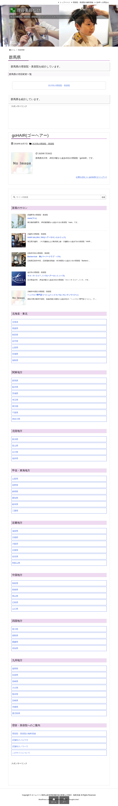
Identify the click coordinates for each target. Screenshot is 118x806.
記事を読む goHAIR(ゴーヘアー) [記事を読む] (91, 177)
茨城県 (15, 393)
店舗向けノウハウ (20, 746)
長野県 (15, 485)
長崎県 (15, 681)
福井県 (15, 458)
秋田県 (15, 335)
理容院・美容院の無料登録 (83, 2)
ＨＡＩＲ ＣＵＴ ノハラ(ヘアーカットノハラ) (46, 276)
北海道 (15, 322)
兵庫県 (15, 550)
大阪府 (15, 544)
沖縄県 (15, 707)
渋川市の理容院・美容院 (59, 85)
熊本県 (15, 694)
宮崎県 (15, 700)
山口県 (15, 609)
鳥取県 (15, 583)
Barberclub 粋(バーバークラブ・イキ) (43, 256)
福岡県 (15, 668)
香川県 (15, 629)
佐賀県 (15, 675)
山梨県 (15, 479)
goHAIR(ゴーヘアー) (30, 135)
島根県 (15, 589)
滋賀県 (15, 531)
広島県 (15, 602)
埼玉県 (15, 400)
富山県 (15, 445)
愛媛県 (15, 642)
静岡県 (15, 491)
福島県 (15, 360)
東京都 (15, 406)
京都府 (15, 537)
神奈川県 (16, 419)
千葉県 (15, 412)
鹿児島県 (16, 713)
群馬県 (15, 380)
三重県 (15, 511)
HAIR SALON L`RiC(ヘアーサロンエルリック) (46, 237)
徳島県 (15, 635)
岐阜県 (15, 504)
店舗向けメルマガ (20, 740)
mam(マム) (32, 218)
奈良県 (15, 556)
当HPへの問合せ (102, 2)
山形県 (15, 347)
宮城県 (15, 354)
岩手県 (15, 341)
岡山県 (15, 596)
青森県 (15, 328)
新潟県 (15, 439)
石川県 (15, 452)
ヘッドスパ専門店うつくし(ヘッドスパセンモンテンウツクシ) (52, 295)
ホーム (13, 50)
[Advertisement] (33, 115)
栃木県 (15, 387)
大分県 (15, 688)
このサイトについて (21, 753)
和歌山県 (16, 563)
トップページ (65, 2)
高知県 (15, 648)
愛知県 (15, 498)
